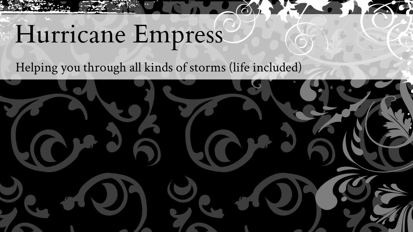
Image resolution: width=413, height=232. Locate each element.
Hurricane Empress (119, 34)
